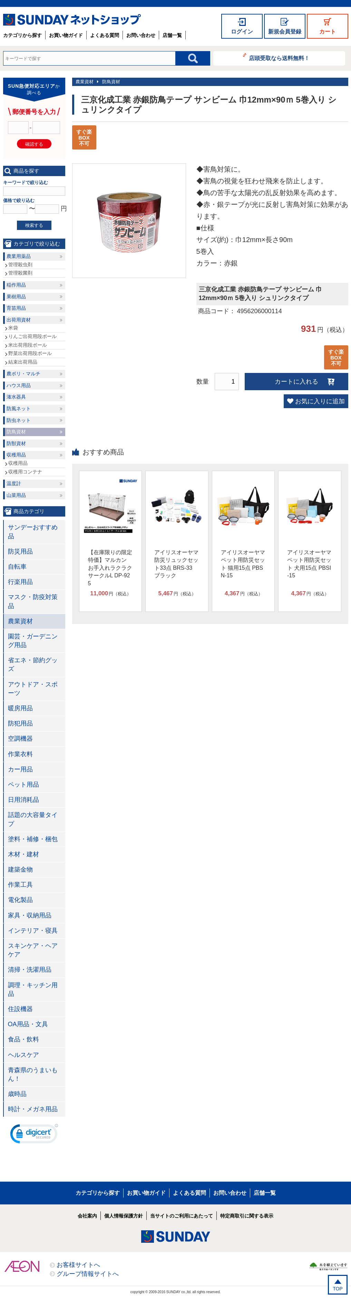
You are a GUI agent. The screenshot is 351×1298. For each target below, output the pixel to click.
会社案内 (87, 1216)
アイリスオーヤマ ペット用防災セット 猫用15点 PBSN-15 (243, 563)
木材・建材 (23, 854)
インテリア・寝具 (33, 930)
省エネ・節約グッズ (33, 664)
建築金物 (20, 869)
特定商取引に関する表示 (246, 1216)
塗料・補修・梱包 (33, 839)
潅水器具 (16, 397)
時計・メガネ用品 (33, 1109)
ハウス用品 (19, 385)
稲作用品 (16, 285)
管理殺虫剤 (20, 264)
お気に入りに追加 (320, 401)
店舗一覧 (172, 35)
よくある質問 (104, 35)
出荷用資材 (19, 320)
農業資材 (85, 81)
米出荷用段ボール (27, 345)
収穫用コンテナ (25, 471)
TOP (338, 1288)
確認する (34, 144)
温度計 (14, 483)
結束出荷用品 (22, 362)
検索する (34, 225)
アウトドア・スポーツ (33, 688)
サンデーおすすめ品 (33, 531)
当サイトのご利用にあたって (181, 1216)
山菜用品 (16, 495)
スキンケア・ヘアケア (33, 950)
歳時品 (17, 1093)
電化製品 (20, 899)
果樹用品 (16, 296)
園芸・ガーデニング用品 (33, 640)
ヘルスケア (23, 1054)
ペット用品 (23, 784)
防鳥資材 (111, 81)
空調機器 (20, 738)
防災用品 (20, 551)
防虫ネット (19, 420)
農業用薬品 (19, 256)
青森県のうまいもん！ (33, 1074)
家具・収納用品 (29, 915)
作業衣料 (20, 754)
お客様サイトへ (78, 1264)
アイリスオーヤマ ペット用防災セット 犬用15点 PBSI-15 (309, 563)
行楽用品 (20, 581)
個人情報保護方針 (123, 1216)
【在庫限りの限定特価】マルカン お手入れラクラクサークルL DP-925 (110, 567)
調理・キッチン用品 (33, 989)
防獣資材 (16, 443)
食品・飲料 (23, 1039)
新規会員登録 (284, 32)
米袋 (13, 327)
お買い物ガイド (66, 35)
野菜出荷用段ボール (30, 353)
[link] (34, 1135)
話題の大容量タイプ (33, 819)
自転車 (17, 566)
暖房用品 (20, 708)
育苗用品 (16, 308)
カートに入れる (296, 381)
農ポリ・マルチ (23, 373)
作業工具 (20, 884)
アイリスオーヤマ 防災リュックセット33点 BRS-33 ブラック (176, 563)
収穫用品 (16, 455)
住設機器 (20, 1009)
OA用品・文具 (28, 1024)
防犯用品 (20, 723)
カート (327, 32)
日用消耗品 (23, 799)
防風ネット (19, 408)
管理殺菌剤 (20, 273)
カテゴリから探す (22, 35)
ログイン (242, 32)
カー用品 (20, 769)
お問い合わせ (140, 35)
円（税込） (110, 593)
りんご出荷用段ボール (32, 336)
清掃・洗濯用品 (29, 969)
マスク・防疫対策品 (33, 601)
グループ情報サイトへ (88, 1273)
